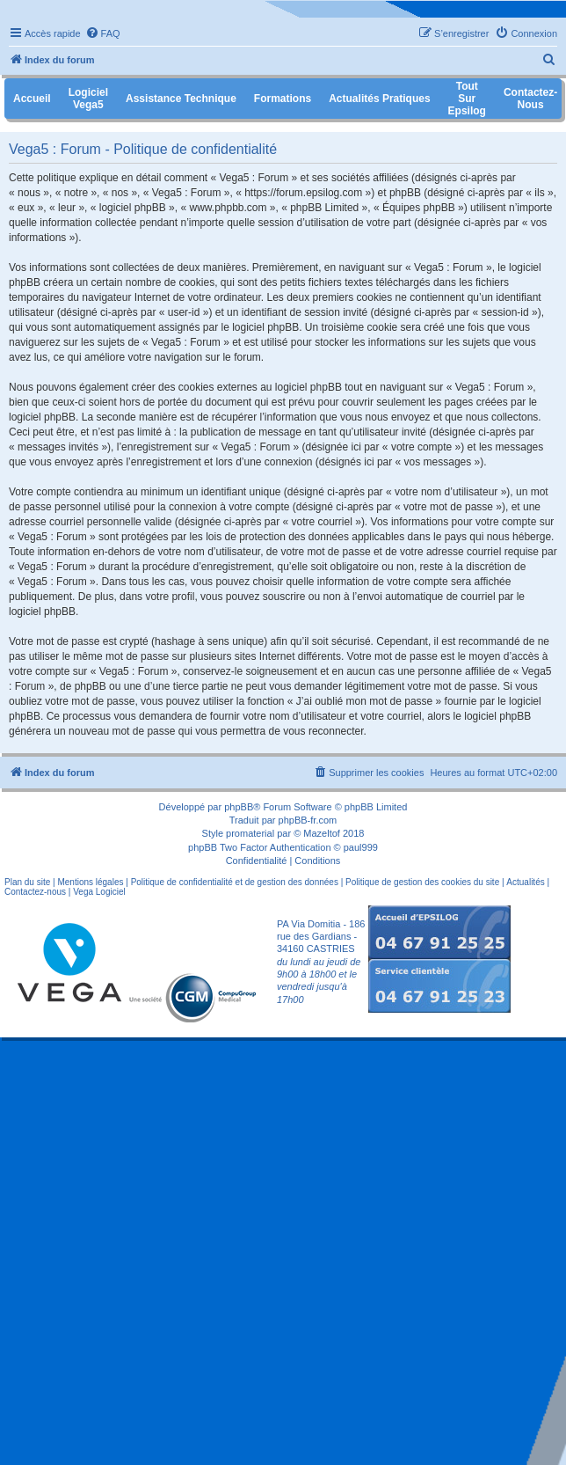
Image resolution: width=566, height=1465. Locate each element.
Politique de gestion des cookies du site (422, 882)
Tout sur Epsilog (467, 98)
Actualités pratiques (379, 98)
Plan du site (27, 882)
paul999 (361, 847)
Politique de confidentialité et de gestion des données (234, 882)
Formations (282, 98)
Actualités (525, 882)
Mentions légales (90, 882)
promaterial (250, 833)
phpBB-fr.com (308, 820)
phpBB (238, 807)
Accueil (32, 98)
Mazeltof (321, 833)
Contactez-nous (35, 892)
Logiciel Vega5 (88, 98)
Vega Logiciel (99, 892)
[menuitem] (102, 33)
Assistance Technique (181, 98)
